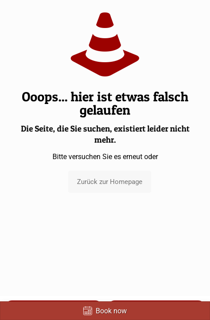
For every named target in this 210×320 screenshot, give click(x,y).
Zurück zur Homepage (109, 182)
